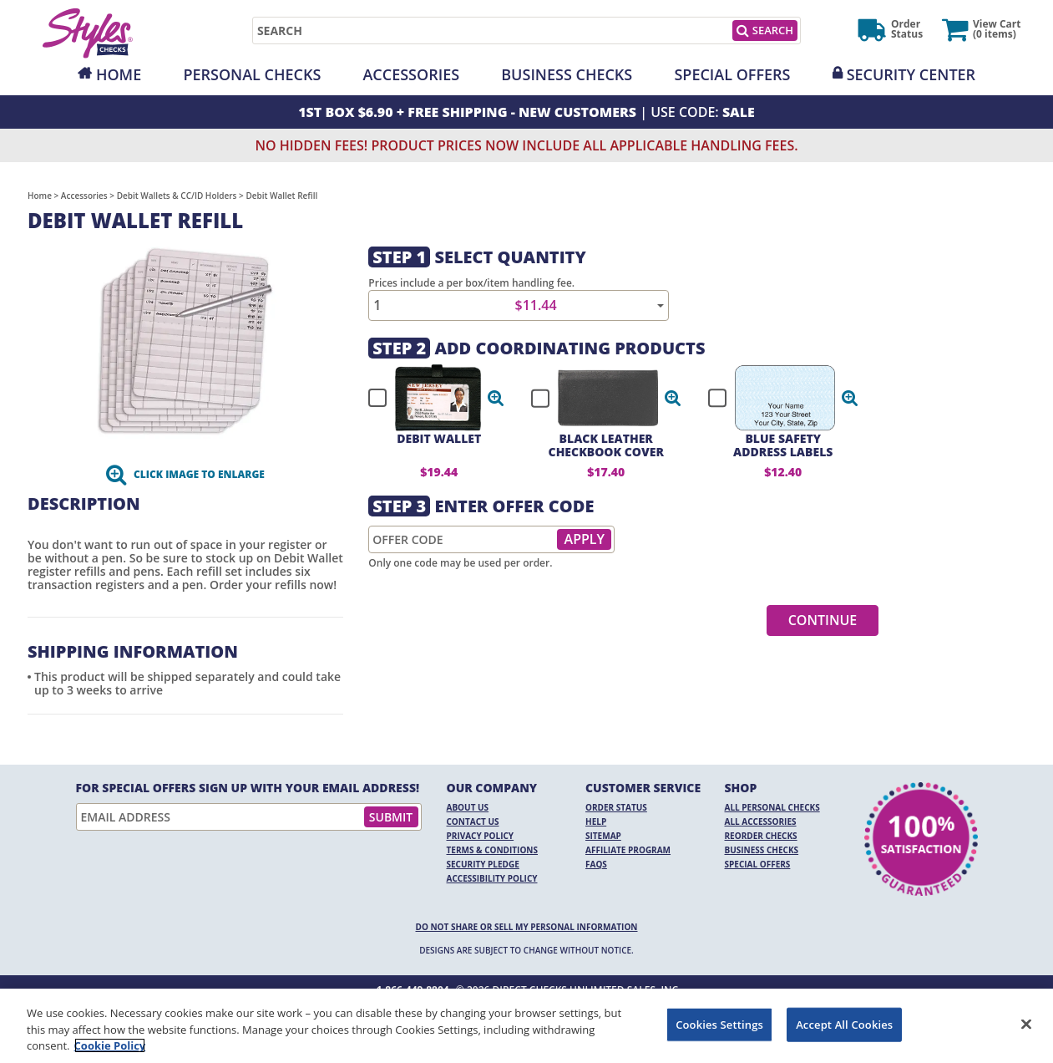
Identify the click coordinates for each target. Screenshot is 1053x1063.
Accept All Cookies (844, 1023)
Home (118, 74)
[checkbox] (428, 398)
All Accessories (761, 821)
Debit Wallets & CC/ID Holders (177, 195)
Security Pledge (483, 864)
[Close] (1026, 1023)
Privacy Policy (480, 836)
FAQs (596, 864)
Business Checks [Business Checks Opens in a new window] (762, 850)
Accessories (410, 74)
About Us (468, 807)
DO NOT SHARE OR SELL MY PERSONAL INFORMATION (527, 927)
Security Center (911, 74)
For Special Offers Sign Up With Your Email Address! (248, 788)
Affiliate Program (628, 850)
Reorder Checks (761, 836)
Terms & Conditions (493, 850)
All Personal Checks (772, 807)
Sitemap (603, 836)
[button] (496, 398)
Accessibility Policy (492, 878)
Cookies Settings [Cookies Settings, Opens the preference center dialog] (719, 1023)
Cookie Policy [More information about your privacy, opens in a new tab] (110, 1045)
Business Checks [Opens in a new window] (566, 74)
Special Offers (732, 74)
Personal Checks (252, 74)
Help (595, 821)
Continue (823, 620)
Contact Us (473, 821)
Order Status (616, 807)
